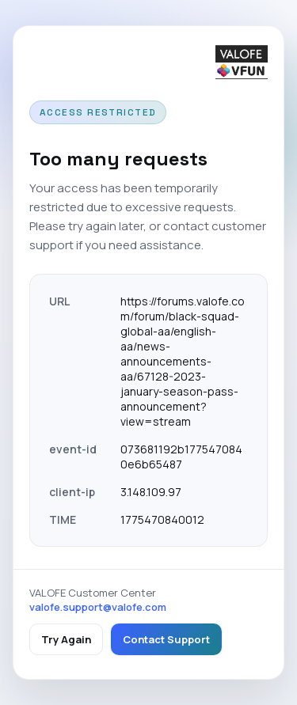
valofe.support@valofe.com (97, 607)
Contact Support (166, 639)
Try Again (66, 639)
